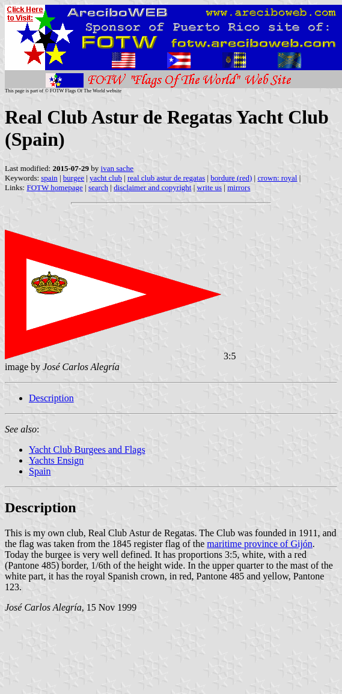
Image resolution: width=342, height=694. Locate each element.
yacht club (106, 177)
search (98, 187)
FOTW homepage (54, 187)
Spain (39, 471)
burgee (73, 177)
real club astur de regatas (166, 177)
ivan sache (117, 168)
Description (51, 398)
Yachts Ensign (56, 460)
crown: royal (277, 177)
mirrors (238, 187)
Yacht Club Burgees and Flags (87, 449)
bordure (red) (231, 177)
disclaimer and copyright (152, 187)
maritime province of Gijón (260, 544)
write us (209, 187)
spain (49, 177)
